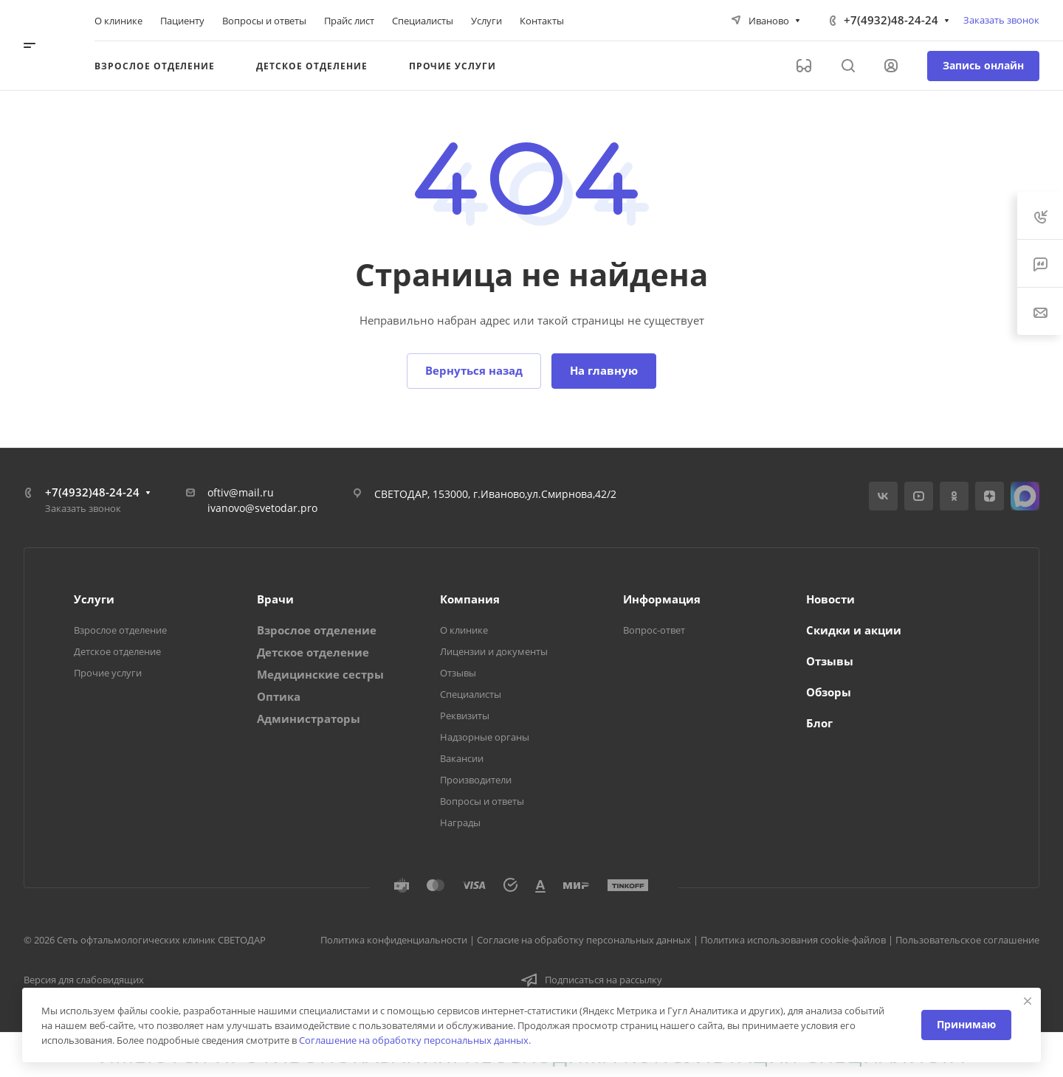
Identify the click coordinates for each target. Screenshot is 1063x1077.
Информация (662, 599)
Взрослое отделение (120, 630)
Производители (476, 779)
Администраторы (308, 718)
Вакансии (462, 758)
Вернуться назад (474, 370)
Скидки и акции (853, 630)
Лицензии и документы (494, 651)
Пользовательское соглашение (967, 939)
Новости (830, 599)
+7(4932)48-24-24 (891, 20)
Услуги (94, 599)
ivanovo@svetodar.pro (262, 508)
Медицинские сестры (320, 674)
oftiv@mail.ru (240, 492)
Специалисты (470, 694)
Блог (819, 723)
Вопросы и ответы (482, 801)
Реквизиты (464, 715)
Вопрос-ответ (654, 630)
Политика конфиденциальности (393, 939)
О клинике (464, 630)
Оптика (278, 696)
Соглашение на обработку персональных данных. (415, 1040)
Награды (460, 822)
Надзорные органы (484, 737)
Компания (470, 599)
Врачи (275, 599)
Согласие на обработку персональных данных (584, 939)
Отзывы (458, 672)
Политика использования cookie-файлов (793, 939)
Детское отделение (117, 651)
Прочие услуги (108, 672)
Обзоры (828, 692)
